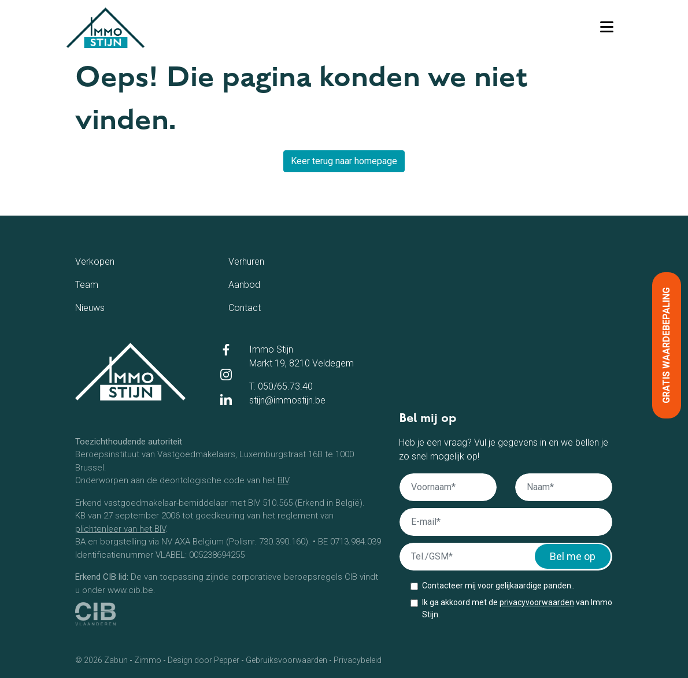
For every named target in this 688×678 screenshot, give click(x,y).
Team (101, 283)
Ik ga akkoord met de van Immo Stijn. (517, 608)
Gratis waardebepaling (666, 345)
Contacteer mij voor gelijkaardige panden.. (498, 585)
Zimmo (147, 660)
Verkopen (117, 260)
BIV (283, 480)
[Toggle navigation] (606, 28)
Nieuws (107, 307)
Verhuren (266, 260)
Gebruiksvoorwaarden (286, 660)
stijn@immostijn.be (287, 400)
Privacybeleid (358, 660)
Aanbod (262, 283)
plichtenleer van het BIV (120, 529)
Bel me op (572, 556)
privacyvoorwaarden (537, 602)
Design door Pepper (203, 660)
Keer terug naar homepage (344, 160)
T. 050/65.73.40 (281, 386)
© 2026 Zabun (101, 660)
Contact (263, 307)
